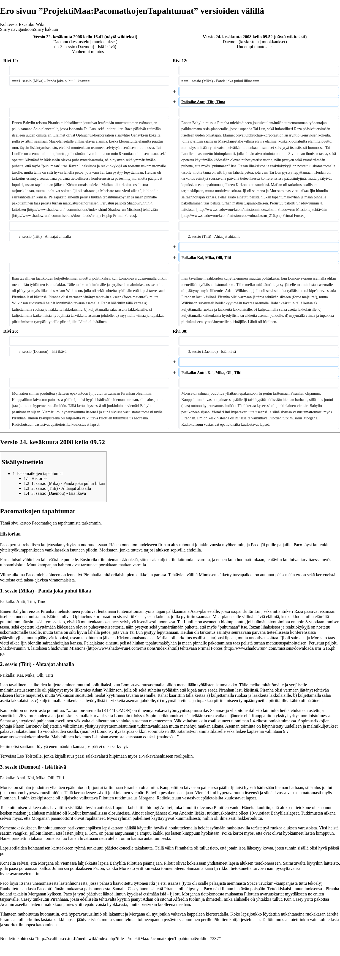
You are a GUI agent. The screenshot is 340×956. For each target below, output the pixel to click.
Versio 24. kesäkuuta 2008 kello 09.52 (238, 36)
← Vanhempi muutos (85, 51)
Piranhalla (92, 574)
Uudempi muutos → (255, 46)
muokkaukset (104, 41)
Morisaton (108, 550)
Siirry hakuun (46, 29)
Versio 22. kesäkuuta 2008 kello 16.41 (68, 36)
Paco (4, 544)
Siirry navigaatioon (17, 29)
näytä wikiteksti (121, 36)
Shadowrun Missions (66, 648)
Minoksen (207, 574)
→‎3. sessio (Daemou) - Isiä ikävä (85, 46)
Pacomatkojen (44, 523)
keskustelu (80, 41)
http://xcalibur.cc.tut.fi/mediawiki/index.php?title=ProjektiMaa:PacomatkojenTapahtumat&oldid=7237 (128, 938)
